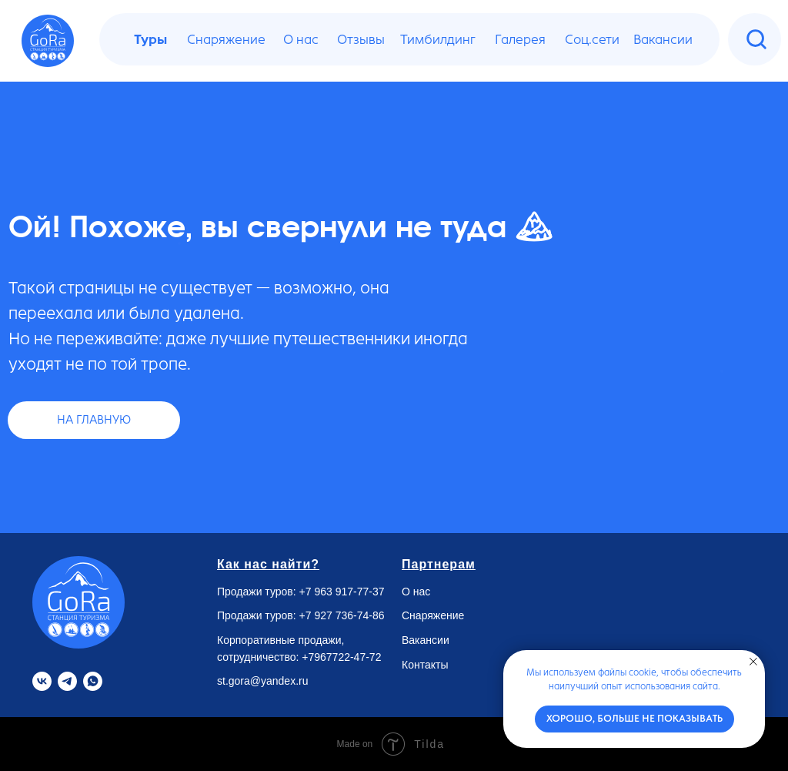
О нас (416, 591)
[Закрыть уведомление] (753, 661)
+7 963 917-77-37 (342, 591)
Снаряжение (433, 615)
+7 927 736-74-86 (342, 615)
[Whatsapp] (92, 681)
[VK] (42, 681)
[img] (756, 39)
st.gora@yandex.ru (263, 681)
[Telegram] (67, 681)
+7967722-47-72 (341, 657)
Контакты (425, 665)
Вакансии (425, 640)
